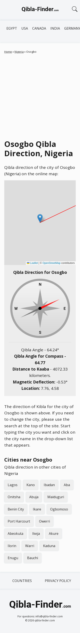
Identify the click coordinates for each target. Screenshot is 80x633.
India (55, 28)
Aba (67, 485)
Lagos (12, 485)
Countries (22, 580)
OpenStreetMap (51, 263)
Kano (30, 485)
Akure (53, 533)
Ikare (37, 509)
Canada (39, 28)
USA (24, 28)
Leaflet (32, 263)
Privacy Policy (58, 580)
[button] (40, 218)
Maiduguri (55, 497)
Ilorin (12, 545)
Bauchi (32, 558)
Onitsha (14, 497)
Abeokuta (15, 533)
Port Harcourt (19, 521)
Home (8, 52)
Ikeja (36, 533)
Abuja (33, 497)
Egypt (11, 28)
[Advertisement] (40, 95)
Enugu (13, 558)
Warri (29, 545)
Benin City (16, 509)
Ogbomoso (59, 509)
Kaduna (49, 545)
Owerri (44, 521)
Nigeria (19, 52)
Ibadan (49, 485)
